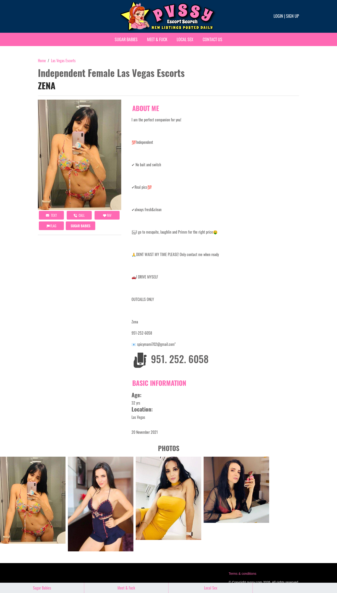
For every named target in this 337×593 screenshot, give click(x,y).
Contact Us (212, 39)
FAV (107, 215)
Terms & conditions (242, 573)
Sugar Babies (126, 39)
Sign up (292, 16)
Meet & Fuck (157, 39)
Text (51, 215)
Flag (51, 225)
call (79, 215)
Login (278, 16)
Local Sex (185, 39)
